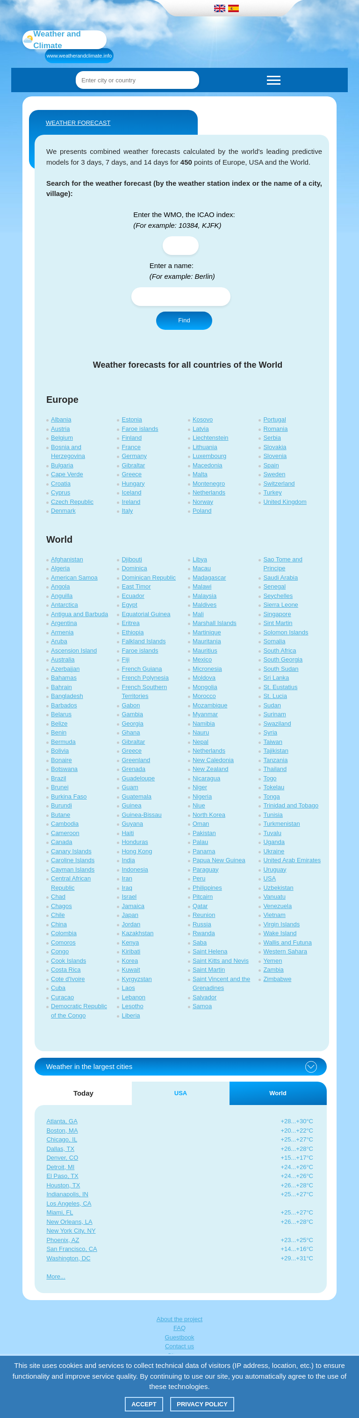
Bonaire (61, 760)
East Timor (136, 586)
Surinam (274, 714)
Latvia (201, 428)
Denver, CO (62, 1157)
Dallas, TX (60, 1148)
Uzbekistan (278, 887)
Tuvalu (272, 832)
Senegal (274, 586)
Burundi (61, 805)
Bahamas (64, 677)
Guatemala (136, 796)
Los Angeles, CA (68, 1203)
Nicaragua (206, 778)
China (59, 924)
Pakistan (204, 832)
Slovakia (274, 447)
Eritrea (130, 622)
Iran (127, 878)
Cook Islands (68, 960)
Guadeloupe (138, 778)
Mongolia (205, 687)
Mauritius (205, 650)
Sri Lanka (276, 677)
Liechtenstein (211, 437)
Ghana (131, 732)
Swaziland (277, 723)
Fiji (125, 659)
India (128, 860)
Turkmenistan (281, 823)
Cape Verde (67, 474)
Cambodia (65, 823)
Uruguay (274, 869)
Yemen (272, 960)
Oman (201, 823)
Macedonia (208, 465)
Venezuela (277, 905)
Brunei (60, 787)
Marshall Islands (215, 622)
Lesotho (132, 1006)
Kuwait (131, 969)
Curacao (62, 997)
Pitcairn (203, 896)
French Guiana (142, 668)
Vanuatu (274, 896)
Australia (63, 659)
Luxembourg (209, 455)
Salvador (204, 997)
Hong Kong (137, 851)
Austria (60, 428)
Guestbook (179, 1337)
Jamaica (133, 905)
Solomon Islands (285, 632)
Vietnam (274, 914)
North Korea (209, 814)
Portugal (274, 419)
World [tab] (278, 1093)
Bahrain (61, 687)
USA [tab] (180, 1093)
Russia (202, 924)
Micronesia (207, 668)
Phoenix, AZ (62, 1239)
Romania (275, 428)
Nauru (201, 732)
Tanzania (275, 760)
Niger (200, 787)
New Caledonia (213, 760)
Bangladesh (67, 695)
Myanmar (205, 714)
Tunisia (272, 814)
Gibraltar (133, 465)
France (131, 447)
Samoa (202, 1006)
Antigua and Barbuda (79, 614)
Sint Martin (277, 622)
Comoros (63, 942)
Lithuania (205, 447)
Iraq (127, 887)
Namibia (204, 723)
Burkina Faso (69, 796)
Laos (128, 987)
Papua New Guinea (219, 860)
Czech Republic (72, 501)
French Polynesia (145, 677)
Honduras (135, 841)
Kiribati (131, 951)
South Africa (279, 650)
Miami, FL (59, 1212)
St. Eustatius (280, 687)
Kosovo (203, 419)
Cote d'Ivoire (68, 978)
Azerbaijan (65, 668)
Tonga (271, 796)
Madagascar (209, 577)
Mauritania (207, 641)
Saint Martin (209, 969)
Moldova (204, 677)
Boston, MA (62, 1130)
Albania (61, 419)
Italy (127, 510)
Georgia (132, 723)
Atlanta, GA (61, 1121)
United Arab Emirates (292, 860)
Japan (130, 914)
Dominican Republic (149, 577)
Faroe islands (140, 428)
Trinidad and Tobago (290, 805)
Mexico (202, 659)
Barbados (64, 705)
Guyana (132, 823)
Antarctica (64, 604)
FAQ (179, 1327)
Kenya (130, 942)
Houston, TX (63, 1185)
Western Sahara (285, 951)
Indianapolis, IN (67, 1194)
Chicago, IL (61, 1139)
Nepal (200, 741)
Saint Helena (210, 951)
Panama (204, 851)
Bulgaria (62, 465)
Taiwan (272, 741)
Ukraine (273, 851)
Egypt (129, 604)
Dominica (134, 568)
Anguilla (61, 595)
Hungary (133, 483)
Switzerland (278, 483)
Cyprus (60, 492)
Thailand (275, 768)
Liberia (131, 1015)
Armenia (62, 632)
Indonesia (135, 869)
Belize (59, 723)
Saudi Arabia (280, 577)
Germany (134, 455)
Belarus (61, 714)
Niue (199, 805)
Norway (203, 501)
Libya (200, 559)
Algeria (60, 568)
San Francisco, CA (71, 1248)
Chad (58, 896)
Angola (60, 586)
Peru (199, 878)
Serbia (272, 437)
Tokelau (273, 787)
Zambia (273, 969)
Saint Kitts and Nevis (221, 960)
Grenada (133, 768)
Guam (130, 787)
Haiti (128, 832)
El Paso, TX (62, 1175)
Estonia (132, 419)
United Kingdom (285, 501)
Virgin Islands (281, 924)
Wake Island (279, 933)
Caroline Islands (72, 860)
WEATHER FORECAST (78, 122)
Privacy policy (202, 1404)
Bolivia (60, 750)
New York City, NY (70, 1230)
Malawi (202, 586)
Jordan (131, 924)
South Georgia (282, 659)
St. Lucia (275, 695)
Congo (60, 951)
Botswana (64, 768)
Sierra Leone (280, 604)
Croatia (61, 483)
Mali (198, 614)
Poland (202, 510)
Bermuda (63, 741)
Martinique (207, 632)
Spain (271, 465)
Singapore (277, 614)
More (53, 1276)
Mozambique (210, 705)
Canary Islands (71, 851)
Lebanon (133, 997)
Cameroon (65, 832)
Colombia (64, 933)
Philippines (207, 887)
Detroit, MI (60, 1167)
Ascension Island (74, 650)
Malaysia (204, 595)
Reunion (204, 914)
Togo (269, 778)
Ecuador (133, 595)
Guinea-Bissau (141, 814)
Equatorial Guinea (146, 614)
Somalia (274, 641)
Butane (60, 814)
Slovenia (275, 455)
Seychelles (278, 595)
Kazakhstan (137, 933)
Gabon (131, 705)
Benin (58, 732)
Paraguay (206, 869)
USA (269, 878)
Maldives (204, 604)
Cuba (58, 987)
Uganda (274, 841)
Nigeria (202, 796)
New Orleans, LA (69, 1221)
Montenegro (209, 483)
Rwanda (204, 933)
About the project (179, 1319)
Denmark (63, 510)
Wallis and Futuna (287, 942)
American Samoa (74, 577)
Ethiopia (133, 632)
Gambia (132, 714)
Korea (130, 960)
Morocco (204, 695)
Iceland (131, 492)
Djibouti (132, 559)
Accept (143, 1404)
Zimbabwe (277, 978)
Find (184, 320)
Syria (270, 732)
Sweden (274, 474)
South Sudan (280, 668)
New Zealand (211, 768)
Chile (58, 914)
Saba (200, 942)
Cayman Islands (72, 869)
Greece (132, 474)
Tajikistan (275, 750)
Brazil (58, 778)
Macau (202, 568)
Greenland (136, 760)
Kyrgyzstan (136, 978)
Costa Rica (66, 969)
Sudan (272, 705)
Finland (132, 437)
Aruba (59, 641)
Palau (200, 841)
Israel (129, 896)
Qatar (200, 905)
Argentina (64, 622)
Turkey (272, 492)
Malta (200, 474)
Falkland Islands (143, 641)
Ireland (131, 501)
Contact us (179, 1346)
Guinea (131, 805)
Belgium (62, 437)
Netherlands (209, 492)
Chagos (61, 905)
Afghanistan (67, 559)
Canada (61, 841)
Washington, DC (68, 1258)
